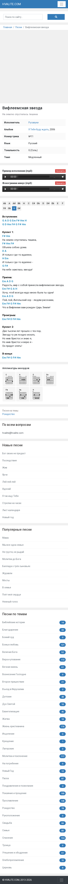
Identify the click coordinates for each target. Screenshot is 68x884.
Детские (34, 697)
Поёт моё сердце (11, 594)
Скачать (60, 171)
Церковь (34, 868)
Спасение (34, 838)
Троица (34, 845)
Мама (5, 537)
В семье (6, 587)
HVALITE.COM (11, 4)
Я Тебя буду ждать (38, 129)
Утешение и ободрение (34, 853)
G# (19, 208)
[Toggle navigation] (62, 4)
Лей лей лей (9, 481)
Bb (19, 203)
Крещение (34, 741)
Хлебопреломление (34, 860)
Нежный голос (10, 601)
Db (38, 203)
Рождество (8, 414)
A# (14, 203)
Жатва (34, 719)
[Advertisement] (34, 65)
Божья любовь (34, 645)
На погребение (34, 764)
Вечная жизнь (34, 667)
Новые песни (12, 445)
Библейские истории (34, 622)
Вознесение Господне (34, 674)
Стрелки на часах (11, 503)
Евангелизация (34, 712)
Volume (62, 176)
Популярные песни (17, 529)
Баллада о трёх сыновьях (16, 566)
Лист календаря (11, 510)
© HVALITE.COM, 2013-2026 (17, 880)
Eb (53, 203)
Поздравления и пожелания (34, 786)
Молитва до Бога (11, 559)
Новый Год (34, 771)
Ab (4, 203)
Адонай (6, 489)
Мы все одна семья (12, 545)
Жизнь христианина (34, 726)
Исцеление (34, 734)
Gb (9, 208)
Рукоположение (34, 816)
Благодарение (34, 630)
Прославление (34, 801)
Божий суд (34, 637)
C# (33, 203)
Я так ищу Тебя (10, 496)
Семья (34, 830)
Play (5, 177)
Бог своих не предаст (14, 453)
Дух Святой (34, 704)
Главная (7, 27)
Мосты (6, 580)
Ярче (5, 474)
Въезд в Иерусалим (34, 689)
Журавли (7, 573)
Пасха (34, 778)
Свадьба (34, 823)
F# (4, 208)
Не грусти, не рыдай (13, 552)
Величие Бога (34, 652)
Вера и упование (34, 660)
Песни (18, 27)
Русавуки (33, 122)
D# (48, 203)
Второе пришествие (34, 682)
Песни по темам (14, 614)
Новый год (8, 517)
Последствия (9, 460)
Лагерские (34, 749)
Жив (4, 467)
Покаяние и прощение (34, 793)
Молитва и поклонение (34, 756)
